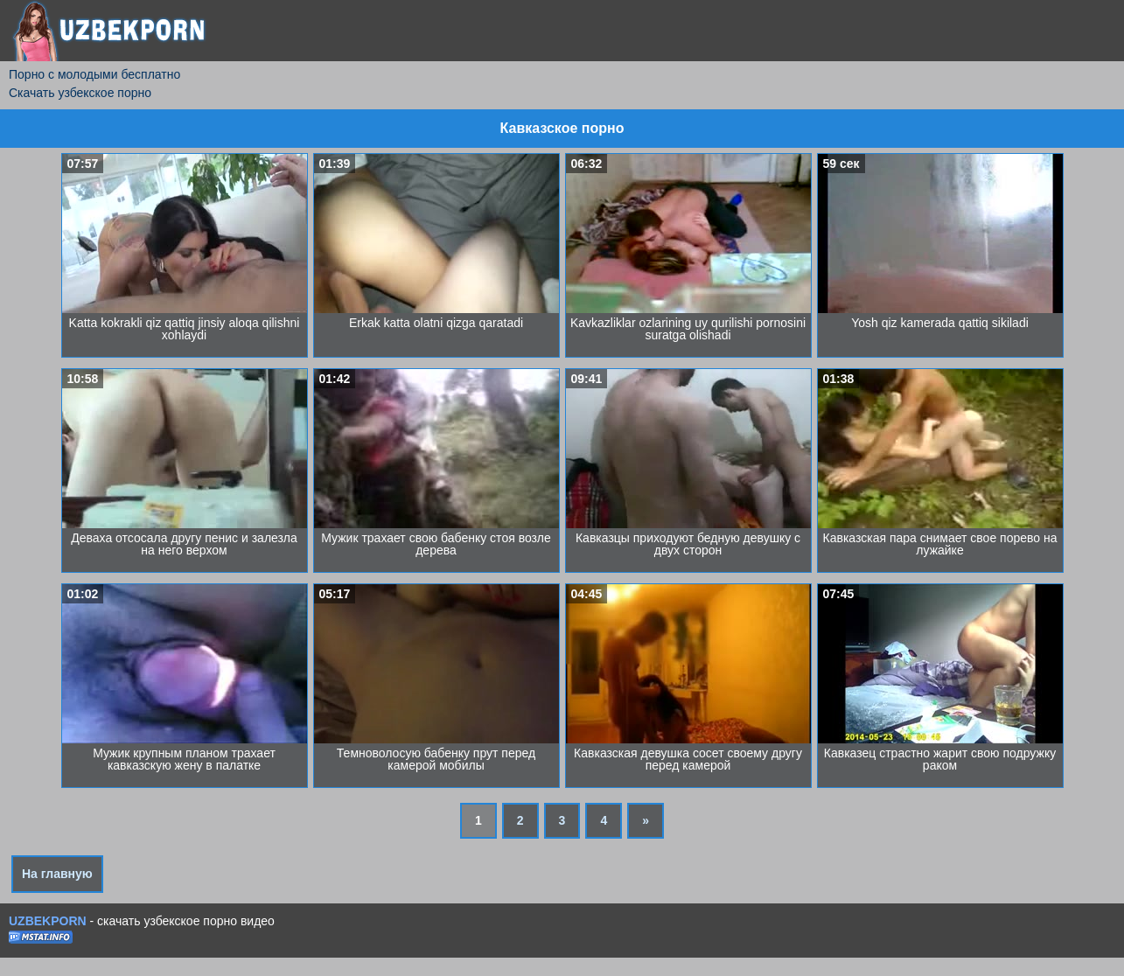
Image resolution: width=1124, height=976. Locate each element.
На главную (57, 874)
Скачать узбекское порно (80, 93)
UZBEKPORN (48, 921)
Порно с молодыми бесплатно (94, 74)
